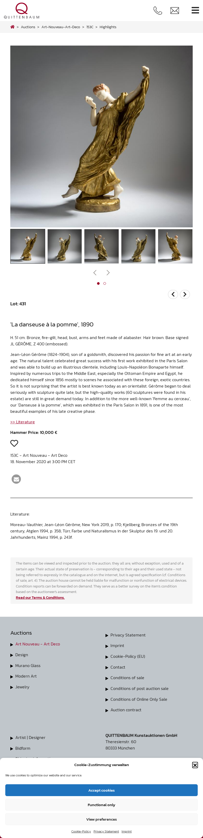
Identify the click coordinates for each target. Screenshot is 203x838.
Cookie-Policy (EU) (127, 656)
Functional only (101, 805)
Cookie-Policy (81, 831)
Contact (117, 666)
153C (89, 27)
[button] (195, 764)
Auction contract (125, 708)
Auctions (28, 27)
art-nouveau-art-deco (60, 27)
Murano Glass (27, 665)
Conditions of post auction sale (139, 687)
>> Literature (22, 422)
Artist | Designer (30, 736)
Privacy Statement (106, 831)
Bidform (22, 746)
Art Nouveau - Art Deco (37, 644)
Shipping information (35, 757)
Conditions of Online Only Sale (138, 698)
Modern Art (26, 675)
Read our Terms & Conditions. (40, 597)
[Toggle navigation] (195, 10)
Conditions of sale (127, 677)
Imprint (127, 831)
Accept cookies (101, 790)
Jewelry (22, 686)
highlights (108, 27)
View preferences (101, 819)
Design (21, 654)
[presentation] (95, 272)
